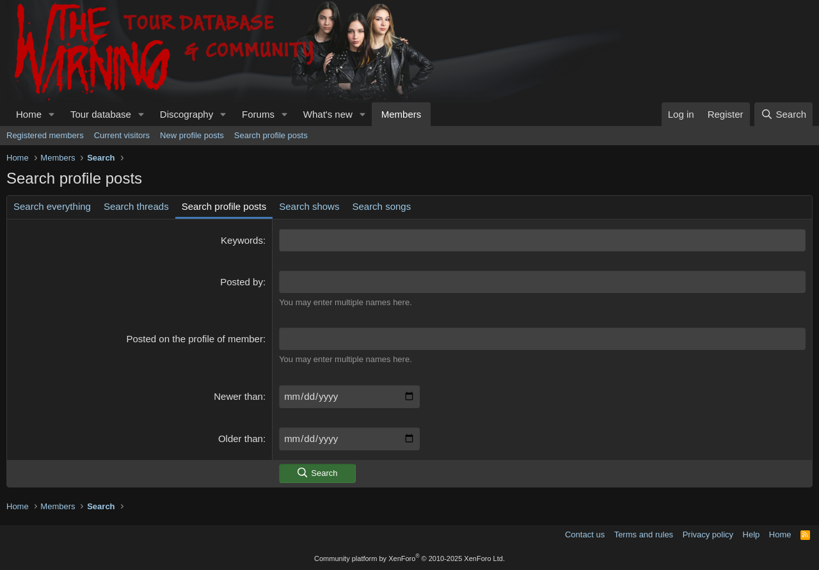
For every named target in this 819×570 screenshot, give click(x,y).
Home (29, 114)
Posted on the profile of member (195, 338)
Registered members (45, 135)
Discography (186, 114)
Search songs (381, 206)
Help (751, 534)
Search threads (136, 206)
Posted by (241, 281)
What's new (328, 114)
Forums (258, 114)
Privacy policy (708, 534)
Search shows (309, 206)
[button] (52, 114)
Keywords (242, 240)
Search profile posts (271, 135)
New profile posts (192, 135)
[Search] (783, 114)
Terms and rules (643, 534)
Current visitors (122, 135)
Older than (240, 438)
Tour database (100, 114)
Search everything (52, 206)
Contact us (585, 534)
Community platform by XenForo (409, 558)
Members (401, 114)
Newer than (238, 396)
